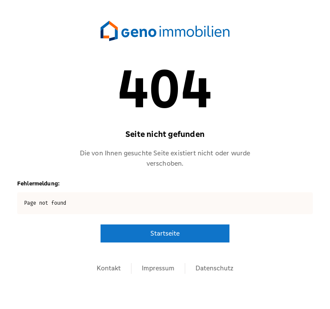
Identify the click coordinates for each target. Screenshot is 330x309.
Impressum (158, 268)
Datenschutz (214, 268)
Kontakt (109, 268)
